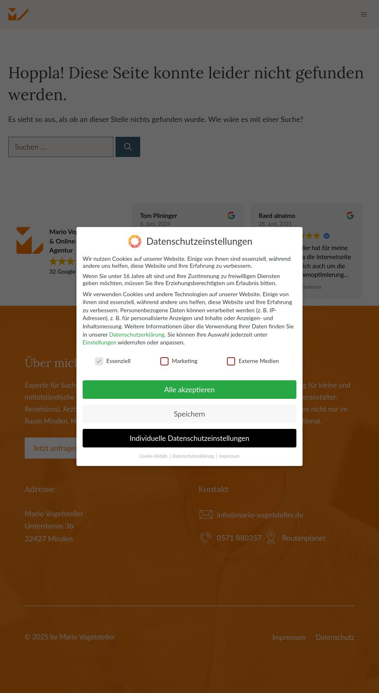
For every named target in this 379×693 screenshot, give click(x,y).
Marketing (179, 360)
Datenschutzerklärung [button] (193, 455)
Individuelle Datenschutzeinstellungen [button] (190, 437)
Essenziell (113, 360)
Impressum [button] (229, 455)
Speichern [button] (189, 413)
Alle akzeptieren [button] (189, 388)
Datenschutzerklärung (136, 333)
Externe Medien (253, 360)
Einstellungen (99, 341)
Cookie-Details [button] (154, 455)
